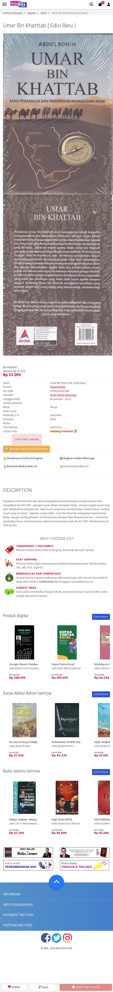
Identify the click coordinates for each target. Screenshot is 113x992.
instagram (67, 938)
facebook (46, 938)
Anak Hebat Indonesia (63, 395)
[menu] (4, 4)
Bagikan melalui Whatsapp (77, 458)
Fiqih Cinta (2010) (62, 819)
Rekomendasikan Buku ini (20, 466)
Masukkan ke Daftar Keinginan (23, 458)
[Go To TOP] (56, 882)
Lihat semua (101, 617)
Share (43, 987)
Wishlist (14, 987)
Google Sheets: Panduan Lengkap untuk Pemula (38, 664)
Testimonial (46, 582)
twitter (56, 938)
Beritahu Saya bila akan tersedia (26, 449)
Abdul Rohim (57, 387)
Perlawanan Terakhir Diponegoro (71, 742)
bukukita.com (64, 948)
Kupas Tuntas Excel (63, 664)
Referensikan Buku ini (74, 466)
